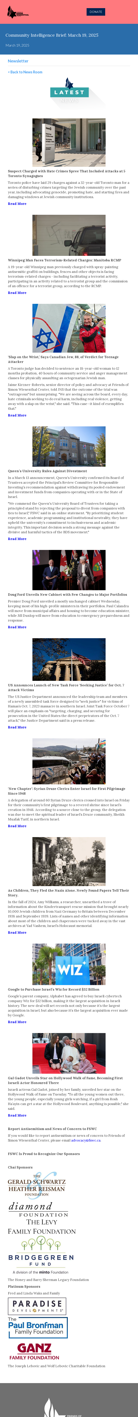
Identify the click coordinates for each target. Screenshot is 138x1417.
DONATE (96, 12)
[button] (131, 12)
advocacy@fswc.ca (85, 1140)
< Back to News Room (25, 72)
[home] (34, 12)
